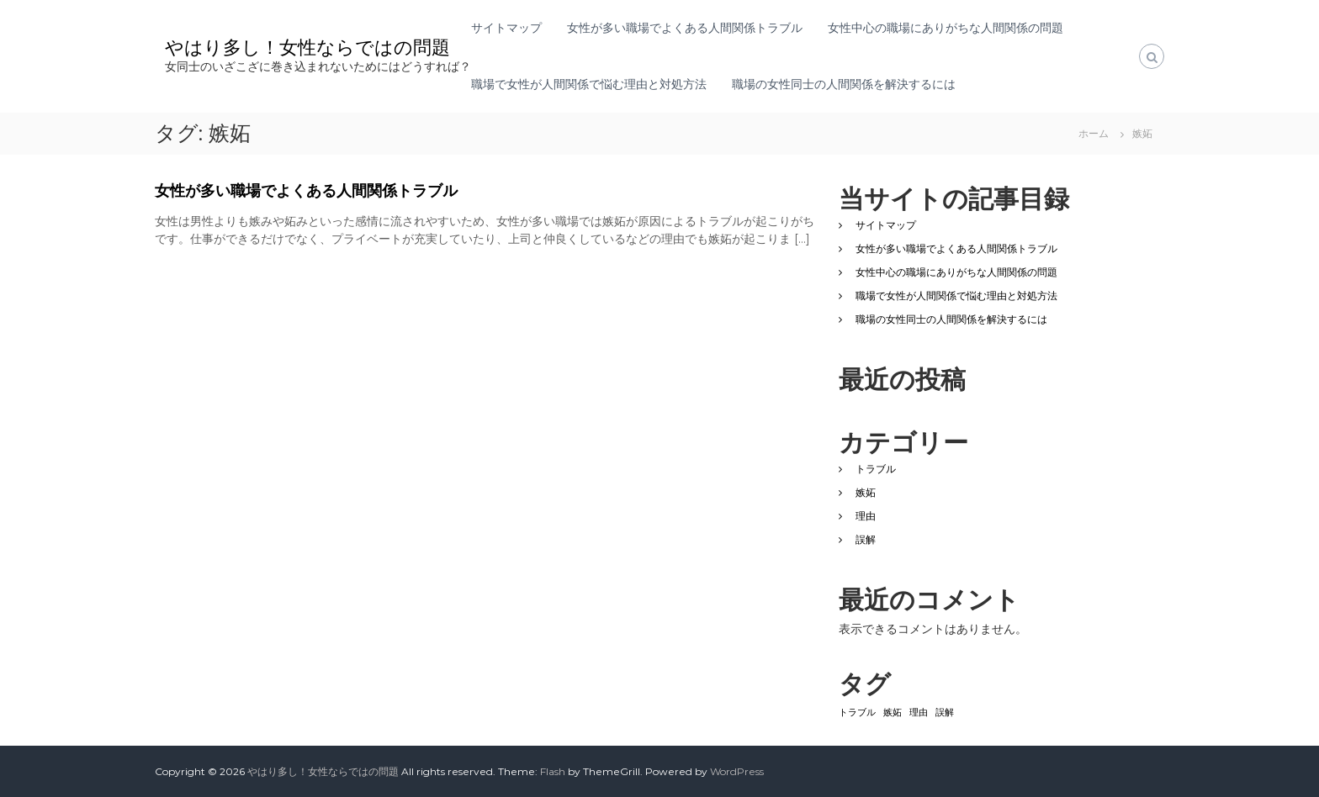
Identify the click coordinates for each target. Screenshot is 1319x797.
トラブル (875, 468)
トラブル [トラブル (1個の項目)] (857, 712)
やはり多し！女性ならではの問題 (307, 47)
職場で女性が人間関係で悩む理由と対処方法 (589, 84)
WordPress (737, 771)
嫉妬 (865, 492)
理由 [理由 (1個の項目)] (918, 712)
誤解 (865, 539)
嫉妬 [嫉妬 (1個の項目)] (892, 712)
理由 (865, 515)
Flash (552, 771)
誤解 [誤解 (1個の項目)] (944, 712)
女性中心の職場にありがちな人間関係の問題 (945, 27)
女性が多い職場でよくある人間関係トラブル (685, 27)
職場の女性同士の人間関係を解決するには (844, 84)
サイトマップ (506, 27)
